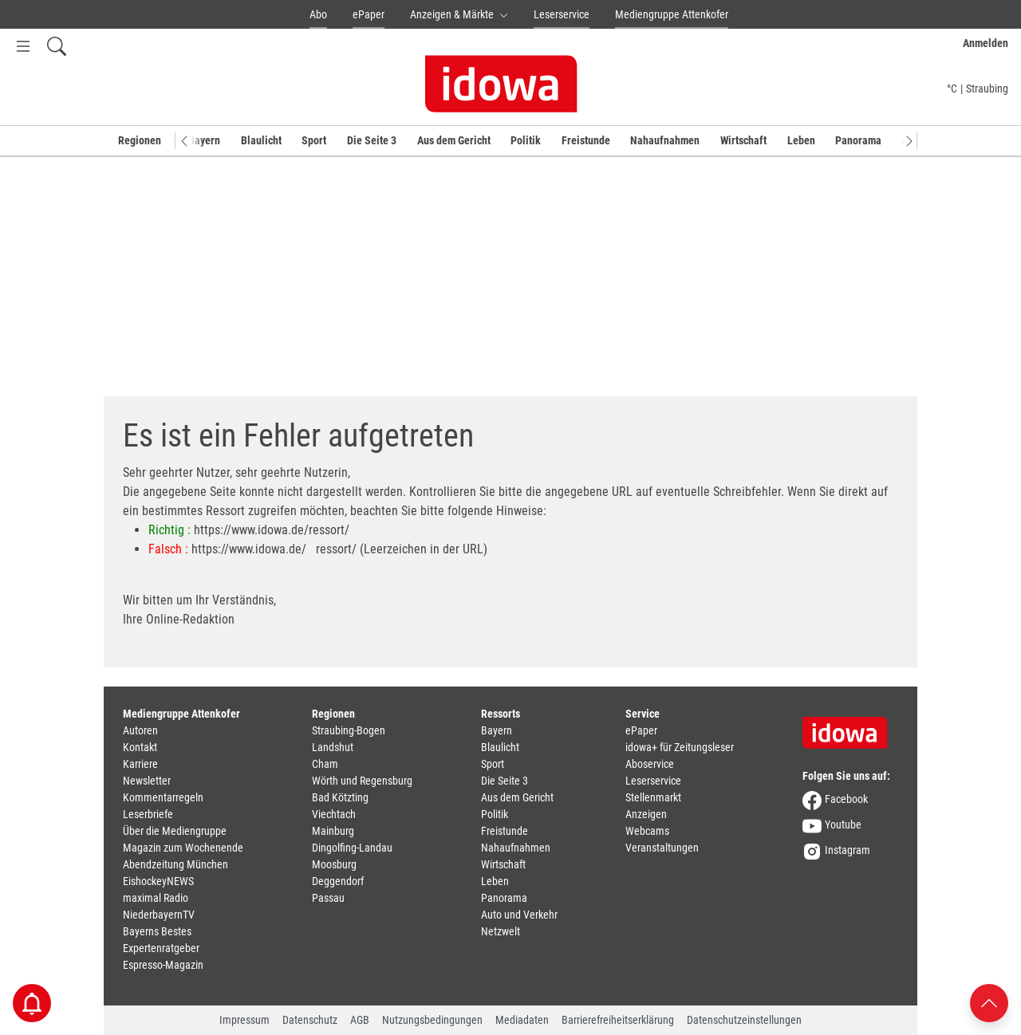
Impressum (244, 1019)
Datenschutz (309, 1019)
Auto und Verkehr (519, 914)
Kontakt (140, 747)
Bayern (204, 140)
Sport (314, 140)
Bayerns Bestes (157, 931)
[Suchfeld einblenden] (56, 46)
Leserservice (561, 14)
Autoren (140, 730)
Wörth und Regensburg (362, 780)
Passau (328, 897)
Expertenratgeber (161, 948)
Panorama (858, 140)
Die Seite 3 (371, 140)
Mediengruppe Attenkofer (671, 14)
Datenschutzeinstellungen (744, 1019)
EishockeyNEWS (158, 881)
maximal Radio (155, 897)
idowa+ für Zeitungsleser (679, 747)
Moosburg (334, 864)
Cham (325, 764)
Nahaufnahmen (665, 140)
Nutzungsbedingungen (432, 1019)
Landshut (332, 747)
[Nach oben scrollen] (989, 1001)
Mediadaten (522, 1019)
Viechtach (334, 814)
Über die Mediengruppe (175, 830)
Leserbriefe (148, 814)
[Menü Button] (23, 46)
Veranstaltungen (662, 847)
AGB (359, 1019)
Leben (801, 140)
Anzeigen (646, 814)
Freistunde (586, 140)
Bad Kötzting (340, 797)
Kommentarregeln (163, 797)
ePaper (368, 14)
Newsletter (147, 780)
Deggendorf (338, 881)
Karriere (140, 764)
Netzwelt (500, 931)
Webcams (647, 830)
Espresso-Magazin (163, 964)
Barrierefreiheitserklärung (618, 1019)
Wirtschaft (743, 140)
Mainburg (333, 830)
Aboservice (649, 764)
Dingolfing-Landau (352, 847)
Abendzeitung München (175, 864)
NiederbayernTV (159, 914)
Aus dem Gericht (454, 140)
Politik (525, 140)
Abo (318, 14)
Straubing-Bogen (348, 730)
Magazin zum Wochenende (183, 847)
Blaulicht (261, 140)
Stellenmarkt (653, 797)
